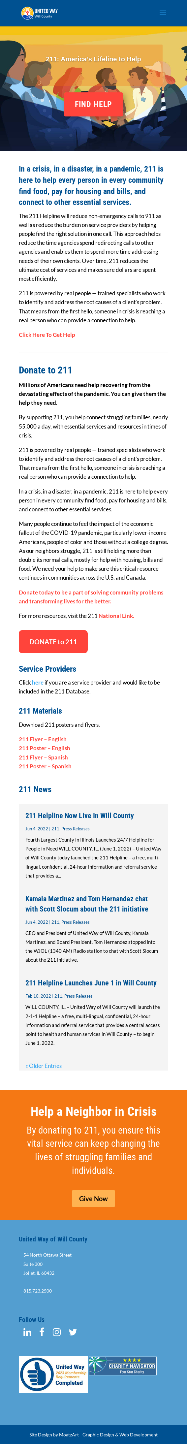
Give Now (93, 1199)
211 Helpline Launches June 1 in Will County (91, 983)
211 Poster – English (44, 748)
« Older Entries (43, 1065)
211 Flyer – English (43, 739)
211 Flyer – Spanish (43, 757)
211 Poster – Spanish (45, 766)
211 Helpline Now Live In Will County (79, 816)
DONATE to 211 (53, 642)
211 (55, 828)
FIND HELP (93, 104)
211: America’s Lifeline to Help (93, 59)
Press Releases (75, 828)
